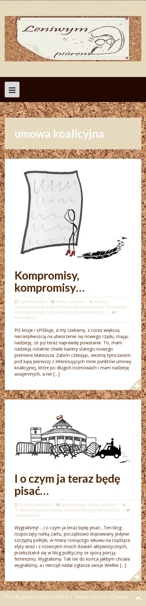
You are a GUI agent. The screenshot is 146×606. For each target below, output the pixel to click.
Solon (96, 597)
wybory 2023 (108, 510)
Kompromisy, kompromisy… (49, 281)
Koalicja (22, 510)
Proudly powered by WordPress (37, 597)
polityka (76, 301)
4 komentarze (27, 515)
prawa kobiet (33, 312)
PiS (16, 312)
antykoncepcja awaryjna (35, 307)
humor (61, 301)
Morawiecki (116, 307)
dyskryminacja (73, 504)
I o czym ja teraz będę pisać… (67, 484)
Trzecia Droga (59, 312)
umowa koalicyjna (89, 312)
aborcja (100, 301)
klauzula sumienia (88, 307)
